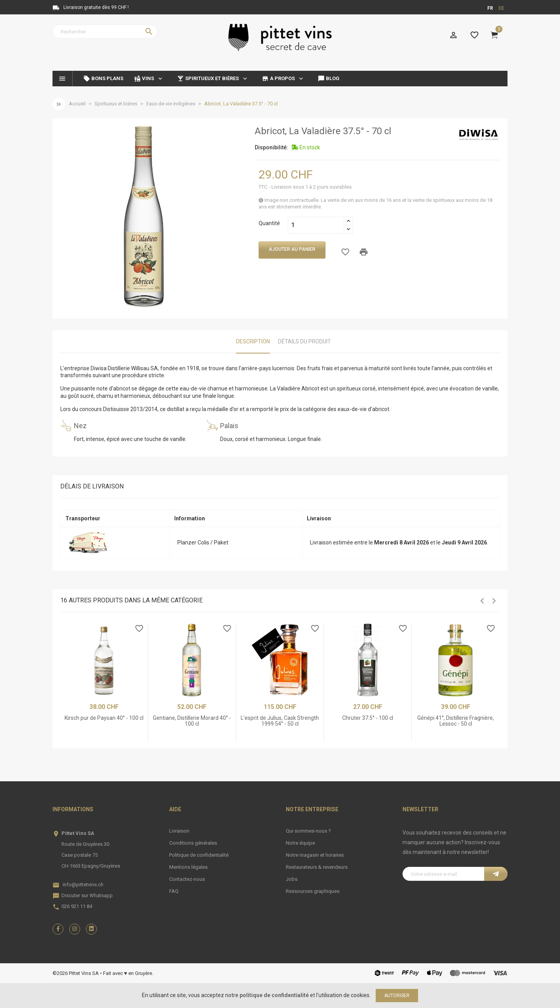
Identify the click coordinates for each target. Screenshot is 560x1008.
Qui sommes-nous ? (308, 831)
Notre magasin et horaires (315, 855)
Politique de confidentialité (199, 855)
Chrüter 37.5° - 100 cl (367, 718)
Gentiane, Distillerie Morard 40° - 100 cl (192, 721)
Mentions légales (188, 867)
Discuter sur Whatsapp (87, 895)
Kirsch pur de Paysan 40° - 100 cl (104, 718)
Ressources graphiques (313, 891)
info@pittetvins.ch (83, 884)
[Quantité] (316, 225)
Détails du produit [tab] (304, 341)
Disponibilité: (271, 147)
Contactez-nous (187, 879)
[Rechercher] (105, 31)
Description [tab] (253, 341)
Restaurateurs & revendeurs (317, 867)
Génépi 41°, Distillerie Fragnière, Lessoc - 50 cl (455, 721)
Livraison (179, 831)
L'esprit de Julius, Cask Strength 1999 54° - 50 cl (280, 721)
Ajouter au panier (292, 249)
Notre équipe (300, 843)
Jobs (292, 879)
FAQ (173, 891)
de (501, 8)
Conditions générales (193, 843)
